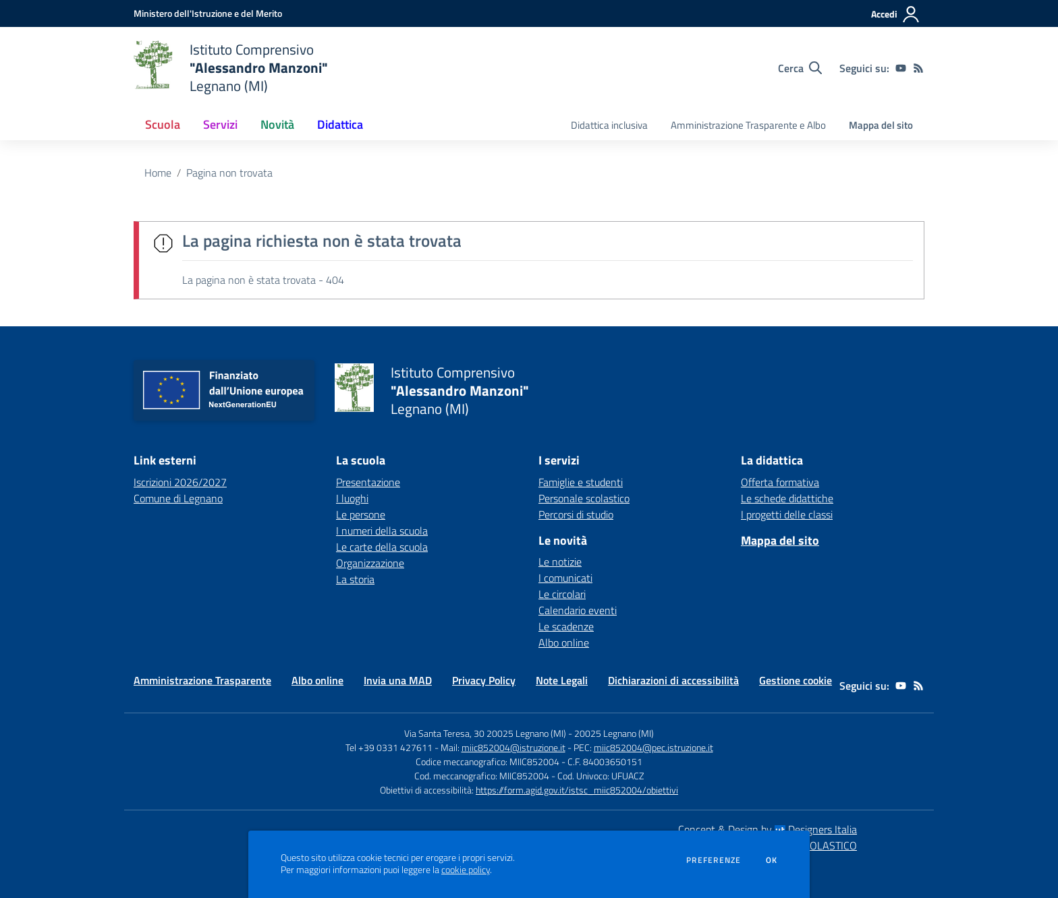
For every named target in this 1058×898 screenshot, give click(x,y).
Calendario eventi (577, 610)
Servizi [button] (220, 124)
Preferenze (713, 860)
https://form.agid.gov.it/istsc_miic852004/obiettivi (577, 790)
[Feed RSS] (918, 68)
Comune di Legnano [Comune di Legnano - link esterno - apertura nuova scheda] (178, 498)
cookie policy (465, 869)
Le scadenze (566, 626)
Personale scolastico (584, 498)
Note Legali (562, 680)
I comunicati (565, 578)
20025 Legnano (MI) (614, 733)
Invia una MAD (398, 680)
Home (157, 172)
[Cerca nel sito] (800, 68)
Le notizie (560, 561)
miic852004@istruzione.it (513, 747)
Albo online (563, 642)
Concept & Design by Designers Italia (767, 829)
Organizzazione (370, 563)
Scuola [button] (162, 124)
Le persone (360, 514)
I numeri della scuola (382, 530)
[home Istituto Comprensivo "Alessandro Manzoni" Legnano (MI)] (231, 67)
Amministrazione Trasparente (202, 680)
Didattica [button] (340, 124)
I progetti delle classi (787, 514)
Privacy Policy (484, 680)
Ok (772, 860)
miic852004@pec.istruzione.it (653, 747)
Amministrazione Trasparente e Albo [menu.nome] (748, 125)
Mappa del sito (881, 125)
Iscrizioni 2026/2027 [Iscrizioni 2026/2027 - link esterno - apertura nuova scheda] (180, 482)
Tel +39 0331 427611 (389, 747)
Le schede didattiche (787, 498)
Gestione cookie (795, 680)
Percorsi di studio (575, 514)
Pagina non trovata (229, 172)
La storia (355, 579)
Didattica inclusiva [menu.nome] (609, 125)
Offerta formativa (780, 482)
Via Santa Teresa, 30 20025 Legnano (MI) (485, 733)
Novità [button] (277, 124)
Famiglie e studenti (580, 482)
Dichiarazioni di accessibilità (673, 680)
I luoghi (352, 498)
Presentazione (368, 482)
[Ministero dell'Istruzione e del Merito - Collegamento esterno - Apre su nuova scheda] (208, 13)
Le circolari (562, 594)
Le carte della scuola (382, 547)
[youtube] (901, 68)
